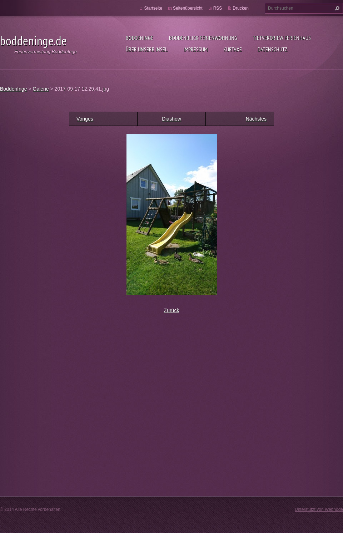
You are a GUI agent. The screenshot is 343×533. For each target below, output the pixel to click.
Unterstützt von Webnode (319, 509)
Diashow (171, 119)
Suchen (336, 8)
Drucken (241, 8)
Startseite (153, 8)
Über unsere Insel (147, 49)
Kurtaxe (232, 49)
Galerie (41, 89)
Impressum (195, 49)
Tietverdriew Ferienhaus (282, 37)
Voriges (84, 119)
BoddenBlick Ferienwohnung (203, 37)
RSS (217, 8)
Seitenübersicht (188, 8)
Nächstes (256, 119)
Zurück (171, 310)
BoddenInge (139, 37)
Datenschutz (272, 49)
